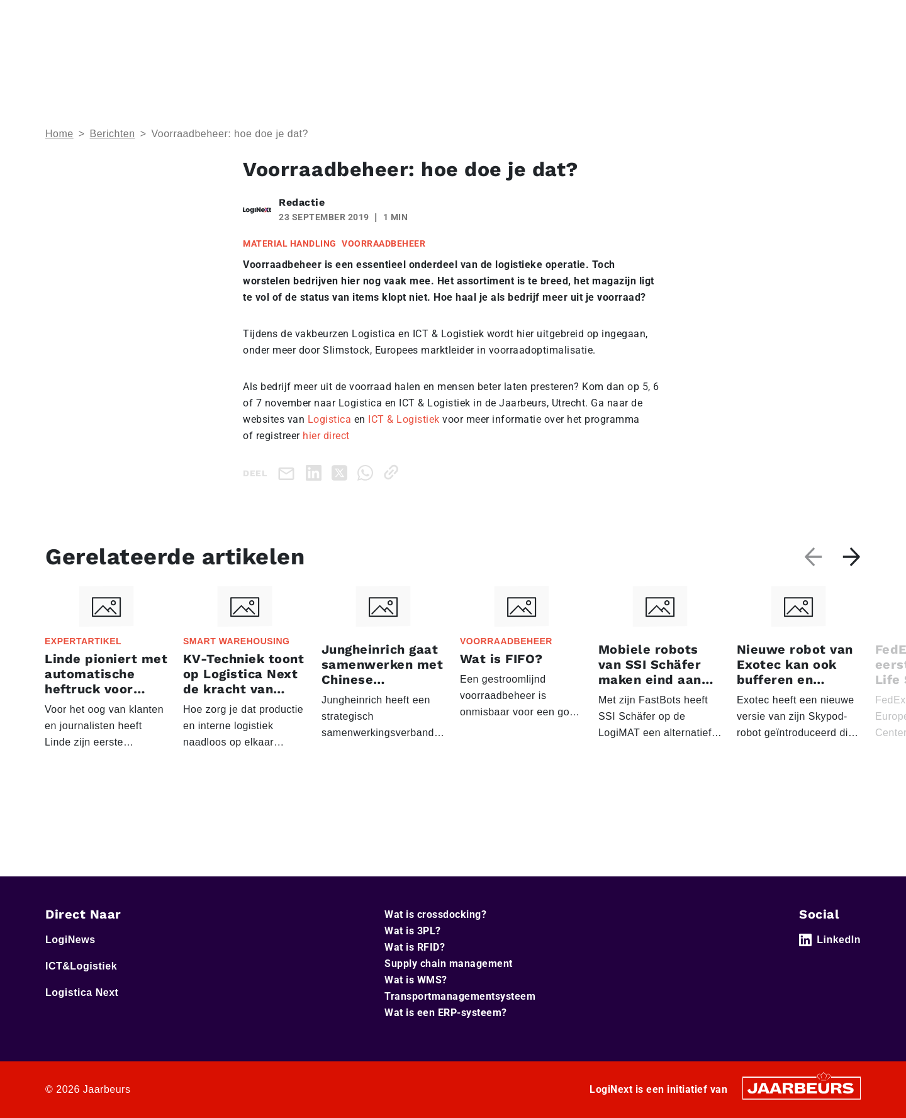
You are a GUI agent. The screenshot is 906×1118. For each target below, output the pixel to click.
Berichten (112, 133)
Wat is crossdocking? (435, 914)
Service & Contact (555, 18)
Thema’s (670, 55)
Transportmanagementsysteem (459, 996)
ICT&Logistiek (156, 18)
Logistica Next (224, 18)
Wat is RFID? (414, 947)
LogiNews (98, 18)
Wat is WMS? (415, 980)
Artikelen (751, 55)
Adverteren (628, 18)
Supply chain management (448, 964)
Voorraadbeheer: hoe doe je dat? (229, 133)
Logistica (330, 419)
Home (57, 18)
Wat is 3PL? (412, 931)
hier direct (326, 436)
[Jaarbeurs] (801, 1087)
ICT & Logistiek (404, 419)
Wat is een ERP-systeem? (445, 1013)
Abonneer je (824, 56)
